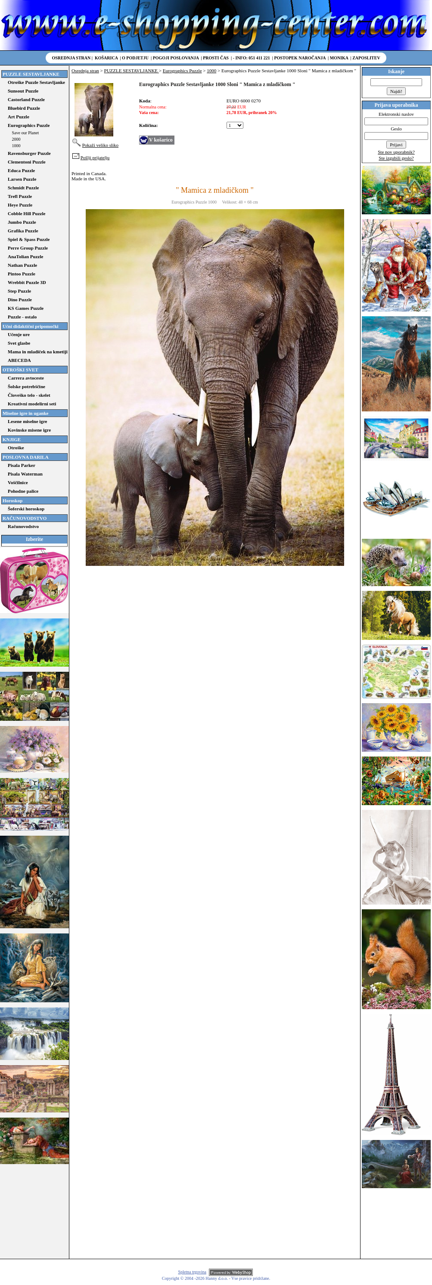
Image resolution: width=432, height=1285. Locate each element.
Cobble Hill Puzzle (26, 213)
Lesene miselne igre (27, 421)
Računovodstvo (23, 526)
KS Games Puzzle (26, 308)
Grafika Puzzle (23, 230)
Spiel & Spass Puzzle (29, 239)
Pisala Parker (21, 465)
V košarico (161, 140)
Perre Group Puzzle (28, 247)
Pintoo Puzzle (21, 273)
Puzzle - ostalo (22, 316)
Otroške (16, 447)
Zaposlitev (366, 58)
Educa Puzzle (21, 170)
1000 (16, 145)
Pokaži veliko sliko (100, 145)
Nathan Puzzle (22, 265)
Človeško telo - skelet (29, 395)
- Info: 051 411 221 (251, 58)
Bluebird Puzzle (24, 108)
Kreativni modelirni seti (32, 403)
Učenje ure (19, 334)
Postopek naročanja (300, 58)
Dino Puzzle (20, 299)
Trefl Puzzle (20, 196)
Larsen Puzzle (22, 179)
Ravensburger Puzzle (29, 153)
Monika (339, 58)
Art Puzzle (18, 116)
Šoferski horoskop (26, 508)
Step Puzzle (19, 290)
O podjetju (135, 58)
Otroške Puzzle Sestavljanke (36, 82)
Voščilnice (18, 482)
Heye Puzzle (20, 204)
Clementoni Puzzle (27, 161)
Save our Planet (25, 132)
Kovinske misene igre (29, 429)
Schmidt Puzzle (23, 187)
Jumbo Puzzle (22, 222)
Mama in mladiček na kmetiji (38, 351)
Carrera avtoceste (26, 377)
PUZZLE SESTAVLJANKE (131, 70)
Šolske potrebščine (26, 386)
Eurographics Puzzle (29, 125)
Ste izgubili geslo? (396, 158)
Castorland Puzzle (26, 99)
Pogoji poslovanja (176, 58)
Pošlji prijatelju (95, 157)
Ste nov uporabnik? (396, 151)
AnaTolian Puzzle (25, 256)
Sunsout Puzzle (23, 90)
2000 (16, 139)
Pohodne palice (23, 491)
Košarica (106, 58)
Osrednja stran (71, 58)
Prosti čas (216, 58)
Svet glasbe (19, 343)
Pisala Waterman (25, 473)
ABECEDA (19, 360)
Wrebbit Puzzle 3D (27, 282)
